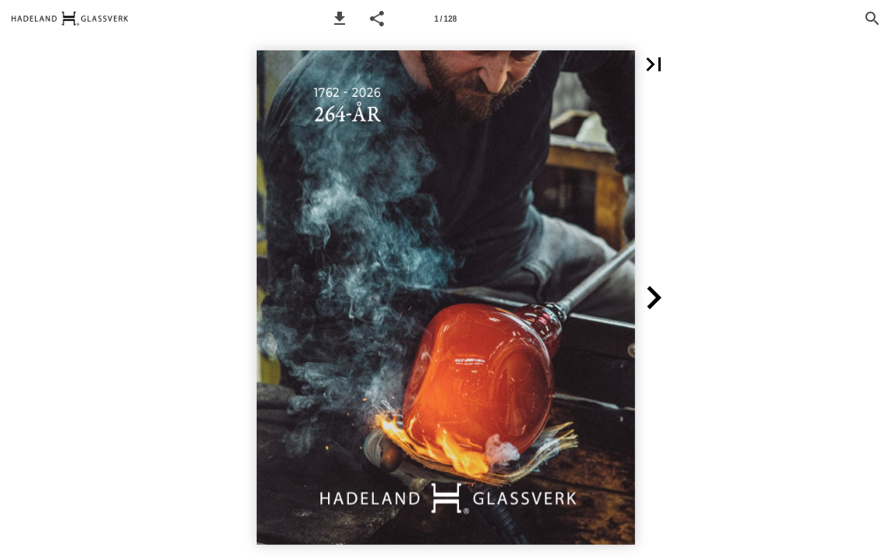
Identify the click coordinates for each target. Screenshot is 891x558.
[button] (339, 18)
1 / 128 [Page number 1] (445, 19)
